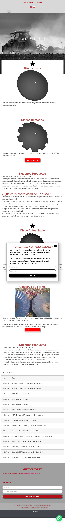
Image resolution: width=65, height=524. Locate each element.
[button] (9, 11)
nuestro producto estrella (31, 474)
